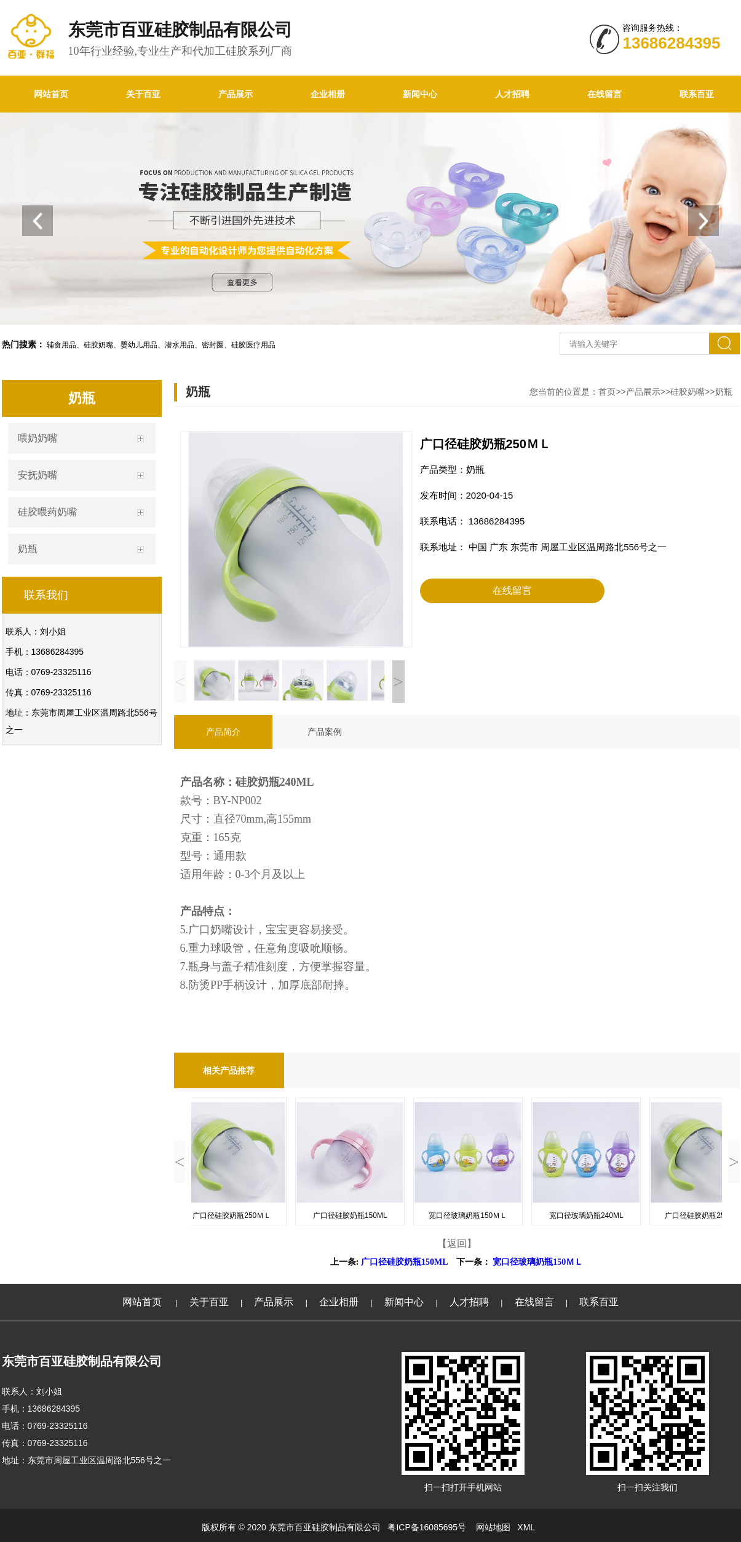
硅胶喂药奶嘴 (47, 512)
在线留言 (604, 94)
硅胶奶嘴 (687, 392)
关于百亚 (143, 94)
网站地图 (493, 1527)
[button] (703, 220)
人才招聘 (512, 94)
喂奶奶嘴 (37, 438)
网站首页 (51, 94)
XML (525, 1527)
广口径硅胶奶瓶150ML (404, 1262)
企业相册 (328, 94)
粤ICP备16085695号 (428, 1527)
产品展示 (235, 94)
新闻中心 (420, 94)
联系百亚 (599, 1302)
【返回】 (457, 1243)
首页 (607, 392)
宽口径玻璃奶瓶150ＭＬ (538, 1262)
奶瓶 (28, 549)
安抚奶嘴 (37, 475)
